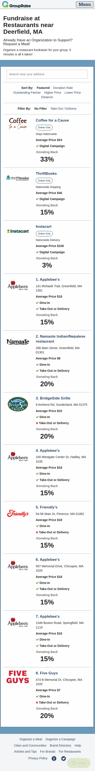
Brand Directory (60, 745)
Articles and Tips (25, 751)
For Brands (47, 751)
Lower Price (73, 92)
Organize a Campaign (60, 739)
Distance (47, 97)
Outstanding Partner (27, 92)
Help (78, 745)
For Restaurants (70, 751)
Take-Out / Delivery (63, 108)
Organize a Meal (31, 739)
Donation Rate (63, 88)
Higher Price (52, 92)
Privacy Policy (38, 758)
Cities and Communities (30, 745)
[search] (47, 74)
